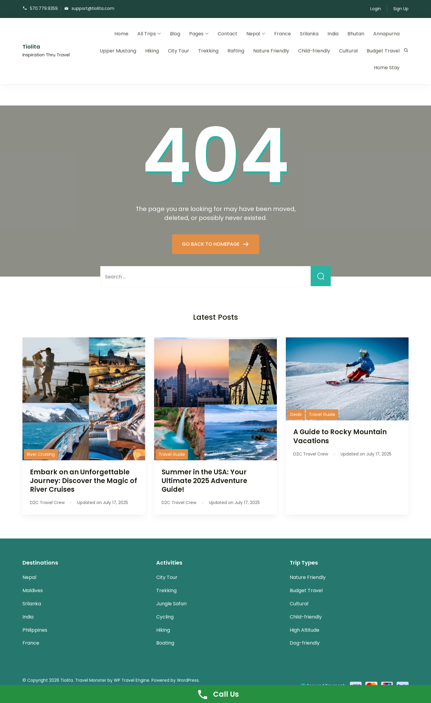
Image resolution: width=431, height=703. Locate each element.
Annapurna (386, 33)
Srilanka (309, 33)
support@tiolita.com (93, 8)
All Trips (146, 33)
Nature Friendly (271, 50)
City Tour (178, 50)
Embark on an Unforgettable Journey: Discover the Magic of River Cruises (83, 480)
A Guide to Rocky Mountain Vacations (340, 436)
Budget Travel (383, 50)
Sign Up (401, 9)
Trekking (208, 50)
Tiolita (31, 46)
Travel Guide (172, 454)
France (282, 33)
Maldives (32, 590)
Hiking (152, 50)
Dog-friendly (305, 642)
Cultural (348, 50)
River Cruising (41, 454)
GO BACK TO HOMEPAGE (211, 244)
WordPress (188, 680)
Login (375, 9)
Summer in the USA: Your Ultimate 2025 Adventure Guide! (204, 480)
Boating (165, 642)
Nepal (253, 33)
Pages (196, 33)
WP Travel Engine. (132, 680)
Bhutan (355, 33)
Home (121, 33)
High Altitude (304, 630)
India (333, 33)
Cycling (165, 616)
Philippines (34, 630)
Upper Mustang (118, 50)
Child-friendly (314, 50)
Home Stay (387, 67)
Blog (175, 33)
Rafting (235, 50)
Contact (227, 33)
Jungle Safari (171, 603)
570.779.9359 (44, 8)
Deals (296, 414)
